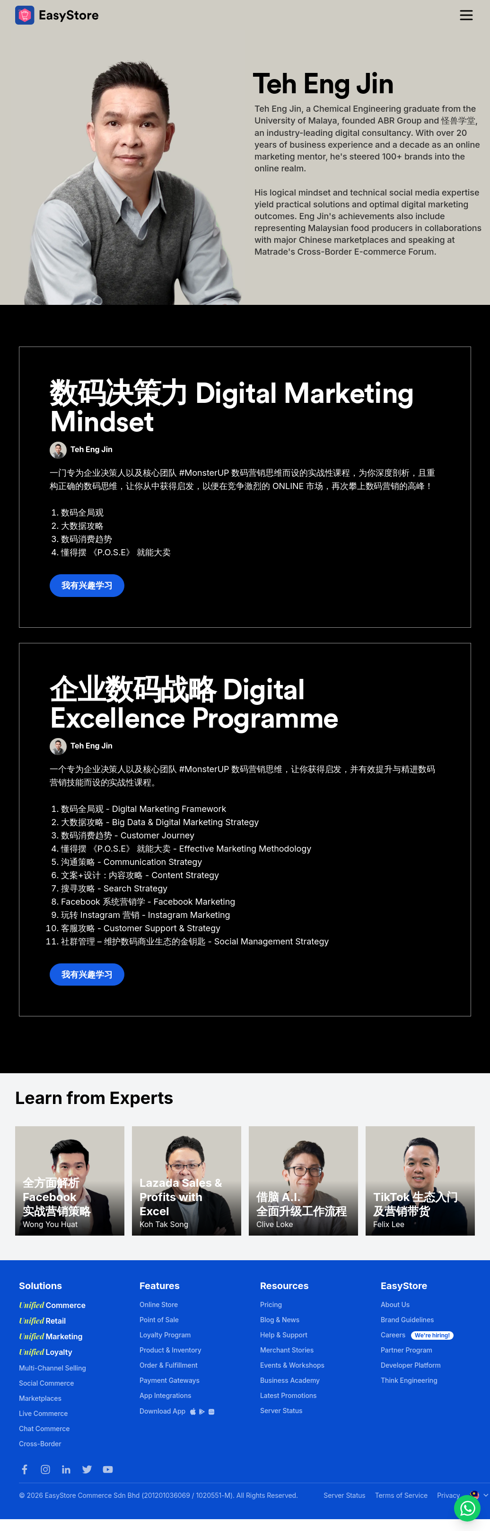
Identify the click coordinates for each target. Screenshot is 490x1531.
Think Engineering (409, 1380)
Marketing (51, 1336)
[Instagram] (45, 1469)
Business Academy (290, 1380)
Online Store (159, 1304)
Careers (417, 1335)
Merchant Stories (287, 1350)
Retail (42, 1321)
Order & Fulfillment (169, 1365)
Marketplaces (40, 1398)
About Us (395, 1304)
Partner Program (406, 1350)
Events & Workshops (292, 1365)
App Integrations (165, 1395)
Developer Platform (411, 1365)
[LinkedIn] (66, 1469)
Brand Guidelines (407, 1320)
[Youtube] (108, 1469)
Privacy (448, 1495)
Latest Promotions (288, 1395)
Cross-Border (40, 1444)
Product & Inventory (170, 1350)
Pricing (271, 1304)
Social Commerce (46, 1383)
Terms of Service (401, 1495)
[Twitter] (87, 1469)
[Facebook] (24, 1469)
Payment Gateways (170, 1380)
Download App (177, 1411)
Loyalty (45, 1352)
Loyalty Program (165, 1335)
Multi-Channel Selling (52, 1368)
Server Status (281, 1410)
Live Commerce (43, 1413)
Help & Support (283, 1335)
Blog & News (279, 1320)
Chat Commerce (44, 1428)
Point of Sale (159, 1320)
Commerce (52, 1305)
